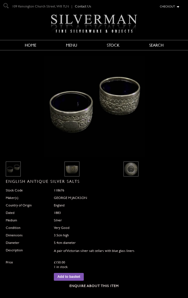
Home (30, 45)
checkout (167, 6)
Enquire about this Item (94, 286)
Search (156, 45)
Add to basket (68, 277)
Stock (113, 45)
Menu (71, 45)
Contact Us (83, 6)
